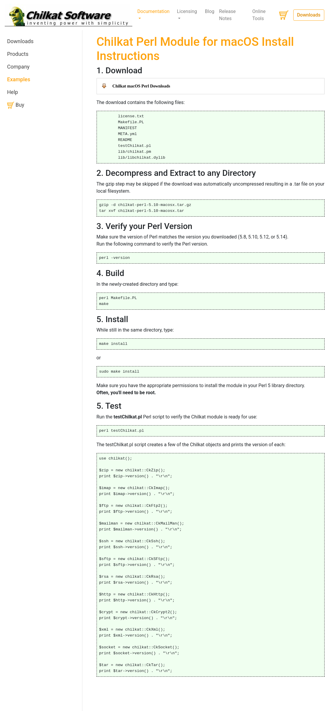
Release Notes (227, 15)
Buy (15, 105)
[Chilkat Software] (69, 15)
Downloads (308, 15)
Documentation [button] (153, 11)
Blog (209, 11)
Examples (18, 79)
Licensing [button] (187, 11)
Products (17, 54)
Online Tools (259, 15)
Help (12, 92)
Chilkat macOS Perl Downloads (141, 86)
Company (18, 67)
